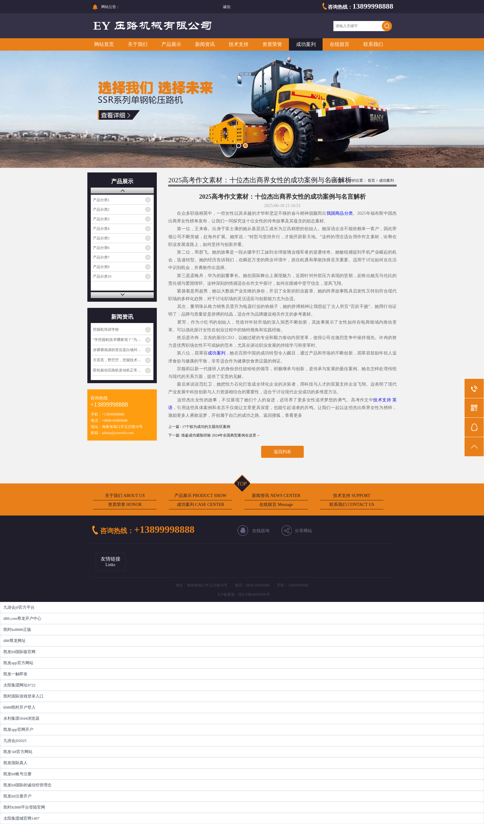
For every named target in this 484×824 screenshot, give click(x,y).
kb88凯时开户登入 (19, 707)
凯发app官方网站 (18, 662)
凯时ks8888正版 (17, 629)
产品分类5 (101, 238)
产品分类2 (101, 209)
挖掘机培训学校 (106, 329)
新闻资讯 (205, 44)
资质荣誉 (272, 44)
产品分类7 (101, 257)
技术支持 (238, 44)
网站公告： (110, 7)
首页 (371, 180)
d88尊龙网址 (14, 640)
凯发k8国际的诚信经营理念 (27, 785)
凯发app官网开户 (18, 729)
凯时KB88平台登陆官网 (24, 807)
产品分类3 (101, 219)
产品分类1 (101, 200)
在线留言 (339, 44)
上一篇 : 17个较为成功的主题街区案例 (199, 426)
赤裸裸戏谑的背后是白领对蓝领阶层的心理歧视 (123, 350)
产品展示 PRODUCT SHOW (200, 495)
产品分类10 (102, 276)
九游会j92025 (15, 740)
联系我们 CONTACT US (351, 504)
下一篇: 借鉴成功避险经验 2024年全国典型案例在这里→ (214, 435)
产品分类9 (101, 267)
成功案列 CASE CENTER (200, 504)
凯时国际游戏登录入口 (23, 696)
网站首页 (104, 44)
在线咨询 (260, 530)
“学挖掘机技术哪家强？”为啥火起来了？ (123, 339)
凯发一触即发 (15, 674)
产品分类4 (101, 228)
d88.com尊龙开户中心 (22, 618)
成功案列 (306, 44)
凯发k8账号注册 (17, 774)
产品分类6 (101, 248)
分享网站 (303, 530)
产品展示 (171, 44)
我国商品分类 (340, 213)
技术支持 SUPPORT (351, 495)
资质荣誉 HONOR (125, 504)
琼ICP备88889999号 (254, 594)
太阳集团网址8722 (19, 685)
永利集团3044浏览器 (21, 718)
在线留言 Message (276, 504)
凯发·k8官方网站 (17, 751)
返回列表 (282, 451)
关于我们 (138, 44)
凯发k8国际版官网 (19, 651)
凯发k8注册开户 (17, 796)
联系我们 (373, 44)
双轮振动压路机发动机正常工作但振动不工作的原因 (123, 370)
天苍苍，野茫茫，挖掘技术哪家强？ (122, 360)
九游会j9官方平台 (19, 607)
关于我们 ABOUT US (125, 495)
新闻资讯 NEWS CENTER (276, 495)
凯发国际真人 (15, 762)
